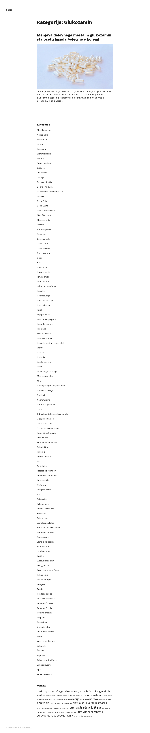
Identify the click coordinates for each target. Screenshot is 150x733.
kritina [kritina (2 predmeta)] (97, 695)
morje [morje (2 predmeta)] (75, 699)
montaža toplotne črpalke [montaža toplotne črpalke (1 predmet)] (64, 699)
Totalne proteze (45, 612)
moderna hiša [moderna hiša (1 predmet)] (50, 699)
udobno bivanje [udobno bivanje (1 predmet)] (60, 712)
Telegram (42, 584)
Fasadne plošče (44, 229)
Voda (39, 636)
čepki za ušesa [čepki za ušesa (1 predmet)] (88, 716)
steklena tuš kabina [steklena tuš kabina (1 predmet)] (63, 708)
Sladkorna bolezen (46, 532)
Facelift (41, 224)
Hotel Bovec (43, 267)
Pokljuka (41, 451)
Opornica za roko (45, 423)
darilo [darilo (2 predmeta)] (40, 691)
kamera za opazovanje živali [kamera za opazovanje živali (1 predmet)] (71, 696)
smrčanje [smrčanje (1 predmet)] (54, 708)
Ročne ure (42, 513)
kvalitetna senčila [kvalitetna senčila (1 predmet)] (106, 696)
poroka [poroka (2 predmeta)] (85, 702)
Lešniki (40, 347)
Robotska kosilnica (46, 508)
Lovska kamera (44, 361)
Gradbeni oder (44, 248)
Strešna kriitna (44, 546)
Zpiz (39, 669)
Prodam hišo (43, 480)
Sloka (9, 9)
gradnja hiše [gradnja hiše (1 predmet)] (82, 692)
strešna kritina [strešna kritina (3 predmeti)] (89, 707)
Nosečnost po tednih (47, 404)
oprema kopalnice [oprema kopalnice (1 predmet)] (66, 703)
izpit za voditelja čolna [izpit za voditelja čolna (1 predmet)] (49, 696)
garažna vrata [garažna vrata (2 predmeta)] (68, 691)
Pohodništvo (43, 447)
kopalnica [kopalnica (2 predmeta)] (86, 695)
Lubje (40, 366)
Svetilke (41, 556)
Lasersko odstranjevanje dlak (51, 343)
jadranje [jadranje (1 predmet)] (59, 696)
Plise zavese (43, 437)
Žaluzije (41, 650)
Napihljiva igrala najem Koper (52, 385)
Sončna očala (43, 537)
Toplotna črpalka (45, 603)
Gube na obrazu (45, 253)
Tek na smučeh (44, 579)
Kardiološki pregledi (47, 319)
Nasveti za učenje (46, 390)
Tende (40, 589)
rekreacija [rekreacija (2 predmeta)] (101, 702)
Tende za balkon (45, 593)
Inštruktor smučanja (47, 286)
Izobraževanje (44, 295)
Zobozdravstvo (44, 664)
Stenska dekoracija (46, 541)
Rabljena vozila (44, 489)
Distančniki (42, 201)
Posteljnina (42, 466)
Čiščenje (41, 168)
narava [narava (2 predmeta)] (93, 699)
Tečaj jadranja (44, 565)
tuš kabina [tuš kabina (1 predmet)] (51, 712)
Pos (39, 461)
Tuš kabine (42, 622)
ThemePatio (27, 727)
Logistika (41, 357)
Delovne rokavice (45, 186)
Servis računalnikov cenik (49, 527)
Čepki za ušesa (44, 163)
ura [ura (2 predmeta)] (80, 711)
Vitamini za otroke (46, 631)
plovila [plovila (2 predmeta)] (77, 702)
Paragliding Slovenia (47, 433)
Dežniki (40, 196)
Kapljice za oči (44, 314)
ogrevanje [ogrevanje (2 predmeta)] (43, 702)
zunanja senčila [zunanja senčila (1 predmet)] (78, 716)
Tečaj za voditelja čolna (48, 570)
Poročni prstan (44, 456)
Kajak (39, 309)
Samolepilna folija (46, 522)
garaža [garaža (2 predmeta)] (55, 691)
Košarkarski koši (45, 333)
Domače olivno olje (46, 210)
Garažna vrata (44, 238)
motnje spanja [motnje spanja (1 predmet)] (84, 699)
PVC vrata (42, 485)
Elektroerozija (44, 220)
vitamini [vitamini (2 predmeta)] (88, 711)
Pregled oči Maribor (47, 470)
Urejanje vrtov (44, 626)
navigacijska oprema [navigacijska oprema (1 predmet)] (104, 699)
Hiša (39, 262)
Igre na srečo (43, 276)
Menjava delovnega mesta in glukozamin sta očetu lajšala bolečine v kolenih (73, 38)
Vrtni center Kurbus (47, 641)
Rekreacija (42, 499)
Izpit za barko (44, 305)
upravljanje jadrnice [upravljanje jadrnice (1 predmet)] (71, 712)
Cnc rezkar (42, 172)
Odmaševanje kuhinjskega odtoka (54, 414)
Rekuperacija (43, 503)
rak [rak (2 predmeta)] (92, 702)
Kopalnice (42, 328)
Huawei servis (44, 272)
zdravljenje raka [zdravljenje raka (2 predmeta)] (46, 715)
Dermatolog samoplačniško (51, 191)
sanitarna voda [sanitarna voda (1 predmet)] (41, 708)
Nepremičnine (44, 399)
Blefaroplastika (44, 153)
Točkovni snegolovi (46, 598)
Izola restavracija (45, 300)
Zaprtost (41, 655)
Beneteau (42, 149)
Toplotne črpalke (45, 608)
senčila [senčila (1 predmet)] (49, 708)
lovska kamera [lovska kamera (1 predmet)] (41, 699)
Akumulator (43, 139)
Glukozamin (43, 243)
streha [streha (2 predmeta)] (74, 707)
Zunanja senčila (45, 674)
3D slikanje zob (44, 130)
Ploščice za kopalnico (47, 442)
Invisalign (42, 291)
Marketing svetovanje (48, 371)
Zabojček (41, 645)
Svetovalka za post (46, 560)
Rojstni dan (42, 518)
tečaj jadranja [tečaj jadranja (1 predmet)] (106, 708)
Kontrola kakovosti (46, 324)
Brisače (40, 158)
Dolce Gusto (43, 205)
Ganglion (41, 234)
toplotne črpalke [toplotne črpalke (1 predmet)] (42, 712)
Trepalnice (42, 617)
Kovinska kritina (45, 338)
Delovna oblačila (45, 182)
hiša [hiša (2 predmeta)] (88, 691)
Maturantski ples (45, 376)
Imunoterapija (44, 281)
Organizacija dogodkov (48, 428)
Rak (39, 494)
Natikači (41, 395)
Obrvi (40, 409)
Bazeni (40, 144)
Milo (39, 380)
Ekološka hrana (44, 215)
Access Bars (43, 134)
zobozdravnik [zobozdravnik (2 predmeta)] (65, 715)
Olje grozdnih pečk (46, 418)
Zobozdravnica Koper (48, 660)
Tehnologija (43, 574)
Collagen (41, 177)
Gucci (40, 257)
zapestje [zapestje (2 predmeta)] (98, 711)
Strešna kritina (44, 551)
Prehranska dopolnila (48, 475)
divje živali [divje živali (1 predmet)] (48, 692)
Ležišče (40, 352)
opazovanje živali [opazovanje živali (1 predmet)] (55, 703)
